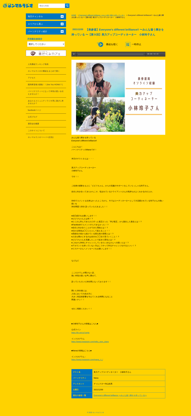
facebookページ (34, 110)
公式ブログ (32, 117)
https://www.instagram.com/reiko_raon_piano (90, 342)
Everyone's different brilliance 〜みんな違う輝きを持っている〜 (102, 15)
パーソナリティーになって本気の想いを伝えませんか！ (46, 92)
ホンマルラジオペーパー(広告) (40, 137)
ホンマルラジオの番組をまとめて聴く (44, 71)
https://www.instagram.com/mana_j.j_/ (87, 360)
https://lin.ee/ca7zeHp (80, 333)
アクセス (31, 78)
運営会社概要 (33, 124)
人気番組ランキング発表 (38, 64)
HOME (73, 15)
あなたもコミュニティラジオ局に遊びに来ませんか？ (46, 102)
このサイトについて (36, 130)
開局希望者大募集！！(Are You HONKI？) (45, 84)
